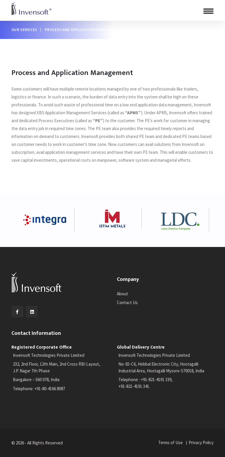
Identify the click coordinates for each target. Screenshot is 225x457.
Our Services (24, 29)
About (122, 293)
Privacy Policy (201, 442)
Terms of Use (170, 442)
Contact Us (127, 302)
